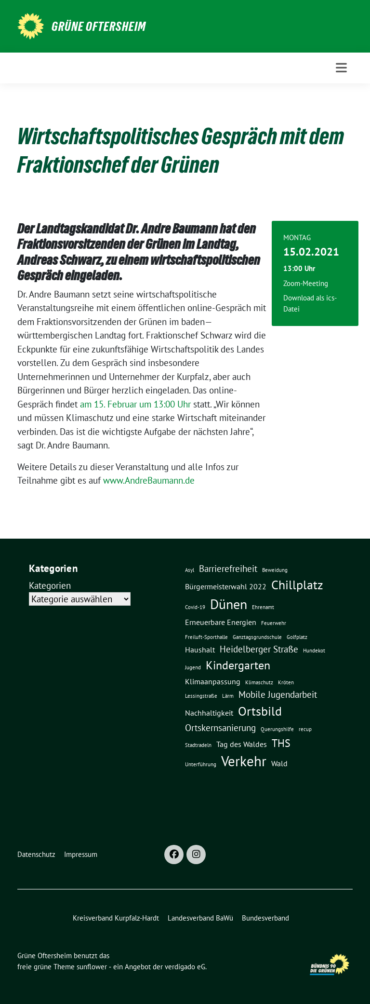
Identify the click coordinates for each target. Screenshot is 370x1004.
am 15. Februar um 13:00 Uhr (135, 404)
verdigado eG (185, 966)
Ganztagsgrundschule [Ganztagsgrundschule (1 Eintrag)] (257, 637)
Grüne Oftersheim (99, 26)
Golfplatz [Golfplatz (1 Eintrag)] (297, 637)
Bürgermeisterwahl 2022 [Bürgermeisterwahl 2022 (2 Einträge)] (225, 586)
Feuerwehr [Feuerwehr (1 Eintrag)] (273, 623)
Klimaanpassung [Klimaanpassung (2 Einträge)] (212, 681)
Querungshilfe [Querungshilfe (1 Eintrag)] (277, 729)
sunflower (92, 966)
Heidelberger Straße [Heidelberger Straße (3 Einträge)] (259, 649)
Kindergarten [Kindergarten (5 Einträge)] (238, 665)
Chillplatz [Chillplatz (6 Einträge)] (297, 584)
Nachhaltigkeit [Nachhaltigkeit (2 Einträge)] (209, 713)
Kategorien (50, 585)
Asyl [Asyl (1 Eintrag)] (189, 570)
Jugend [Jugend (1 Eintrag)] (193, 667)
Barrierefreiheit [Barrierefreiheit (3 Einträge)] (228, 568)
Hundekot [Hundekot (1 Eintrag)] (314, 650)
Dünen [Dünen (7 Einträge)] (228, 604)
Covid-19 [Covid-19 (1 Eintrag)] (195, 607)
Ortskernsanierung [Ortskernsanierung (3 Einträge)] (220, 727)
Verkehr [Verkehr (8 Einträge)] (243, 761)
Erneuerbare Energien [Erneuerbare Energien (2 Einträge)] (220, 622)
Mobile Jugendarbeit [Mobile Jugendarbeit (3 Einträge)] (277, 694)
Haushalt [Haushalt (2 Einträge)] (200, 649)
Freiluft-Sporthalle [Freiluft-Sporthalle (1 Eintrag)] (206, 637)
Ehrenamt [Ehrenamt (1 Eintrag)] (263, 607)
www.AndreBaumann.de (149, 480)
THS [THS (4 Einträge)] (281, 743)
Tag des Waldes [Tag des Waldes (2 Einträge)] (241, 744)
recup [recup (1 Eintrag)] (305, 729)
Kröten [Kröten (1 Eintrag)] (286, 682)
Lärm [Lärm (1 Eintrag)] (228, 695)
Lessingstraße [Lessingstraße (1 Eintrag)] (201, 695)
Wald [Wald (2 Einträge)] (279, 763)
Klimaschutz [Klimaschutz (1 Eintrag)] (259, 682)
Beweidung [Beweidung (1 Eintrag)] (275, 570)
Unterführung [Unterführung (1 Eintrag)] (200, 764)
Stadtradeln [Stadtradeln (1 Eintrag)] (198, 745)
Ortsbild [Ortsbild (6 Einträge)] (260, 711)
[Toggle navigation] (341, 67)
